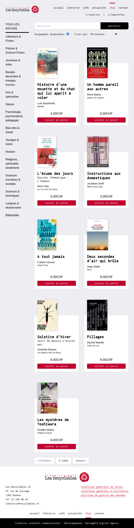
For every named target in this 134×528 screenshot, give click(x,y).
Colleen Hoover (46, 262)
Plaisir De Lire (93, 346)
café (86, 7)
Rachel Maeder (95, 342)
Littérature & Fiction (13, 38)
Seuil (89, 270)
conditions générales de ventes (102, 486)
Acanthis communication (44, 523)
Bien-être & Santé (13, 130)
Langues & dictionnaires (13, 205)
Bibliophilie (12, 215)
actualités (99, 7)
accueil (59, 7)
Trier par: (81, 34)
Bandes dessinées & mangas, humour (13, 78)
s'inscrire (93, 14)
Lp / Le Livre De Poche (47, 189)
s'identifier (116, 14)
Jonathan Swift (95, 183)
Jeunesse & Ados (13, 62)
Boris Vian (43, 186)
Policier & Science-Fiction (15, 50)
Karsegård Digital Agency (102, 523)
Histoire (10, 151)
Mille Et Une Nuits (95, 187)
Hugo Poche (42, 265)
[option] (17, 39)
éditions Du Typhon (95, 98)
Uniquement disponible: (50, 34)
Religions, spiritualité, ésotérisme (12, 163)
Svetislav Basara (46, 349)
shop (112, 7)
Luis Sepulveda (46, 103)
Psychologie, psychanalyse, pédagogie (14, 116)
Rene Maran (94, 94)
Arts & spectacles (12, 94)
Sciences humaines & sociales (13, 179)
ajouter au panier (57, 119)
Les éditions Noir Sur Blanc (49, 353)
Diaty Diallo (93, 266)
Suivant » (81, 460)
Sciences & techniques (13, 193)
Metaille (40, 106)
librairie (73, 7)
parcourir (114, 25)
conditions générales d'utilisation (104, 490)
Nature (10, 104)
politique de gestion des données (103, 495)
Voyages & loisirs (12, 142)
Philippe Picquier (44, 433)
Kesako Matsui (45, 429)
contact (123, 7)
